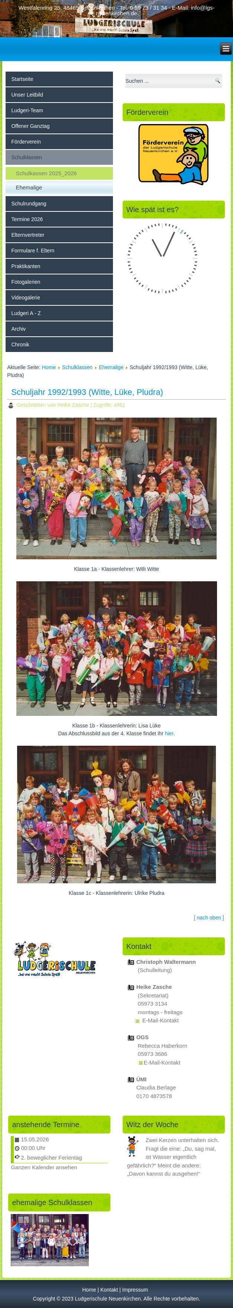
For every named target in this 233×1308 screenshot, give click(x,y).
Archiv (18, 329)
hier (169, 733)
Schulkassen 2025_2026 (46, 173)
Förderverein (26, 142)
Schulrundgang (28, 204)
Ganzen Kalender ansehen (44, 1167)
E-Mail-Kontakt (160, 1020)
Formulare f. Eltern (32, 251)
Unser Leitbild (27, 95)
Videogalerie (25, 298)
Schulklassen (26, 157)
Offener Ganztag (30, 126)
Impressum (135, 1290)
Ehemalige (29, 187)
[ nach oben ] (209, 918)
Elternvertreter (27, 235)
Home (49, 367)
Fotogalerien (25, 282)
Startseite (22, 79)
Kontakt (109, 1290)
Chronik (20, 345)
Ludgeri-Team (27, 110)
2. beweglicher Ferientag (51, 1157)
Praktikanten (25, 266)
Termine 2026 (27, 219)
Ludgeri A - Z (26, 313)
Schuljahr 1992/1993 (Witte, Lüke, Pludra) (87, 392)
